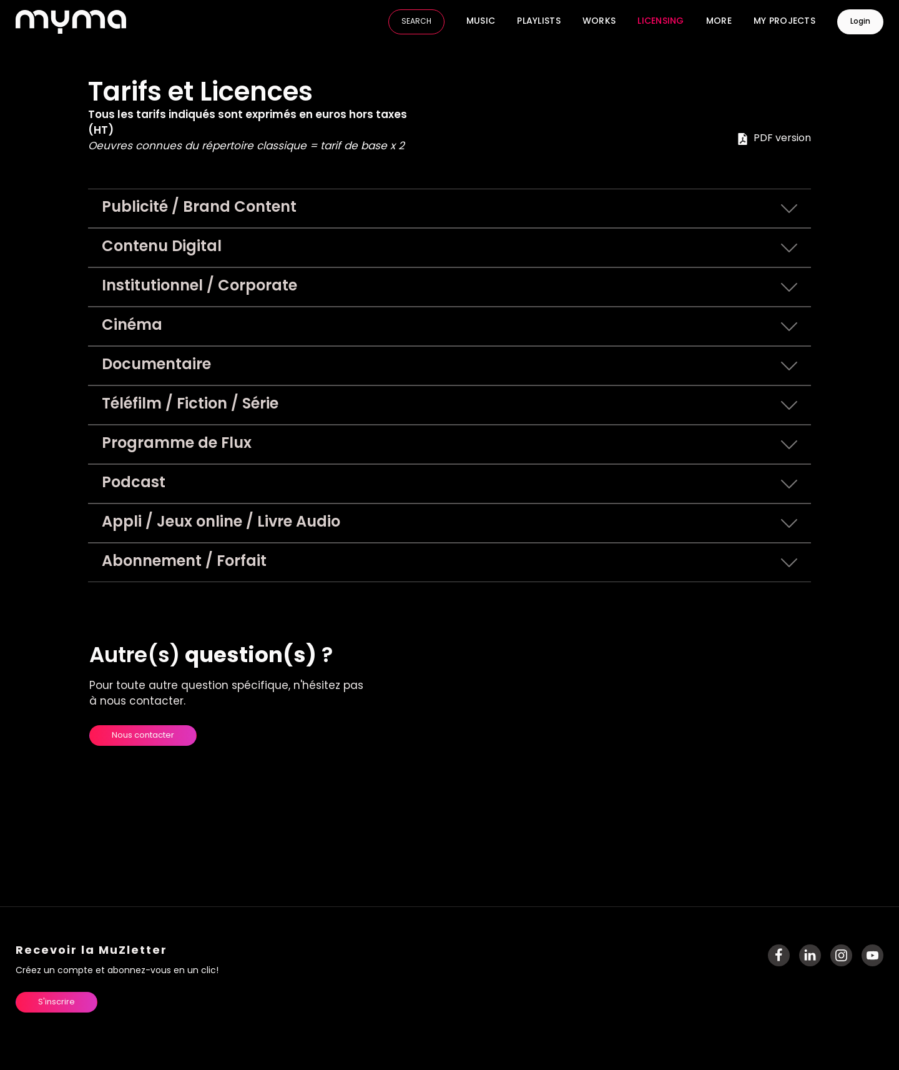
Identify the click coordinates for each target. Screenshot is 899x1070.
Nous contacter (143, 735)
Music (480, 21)
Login (860, 22)
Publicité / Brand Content (450, 209)
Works (599, 21)
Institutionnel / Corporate (450, 287)
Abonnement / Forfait (450, 563)
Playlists (539, 21)
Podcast (450, 484)
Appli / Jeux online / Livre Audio (450, 523)
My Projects (784, 21)
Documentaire (450, 366)
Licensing (660, 21)
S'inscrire (56, 1002)
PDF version (774, 139)
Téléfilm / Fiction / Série (450, 405)
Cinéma (450, 327)
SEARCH (416, 22)
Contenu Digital (450, 248)
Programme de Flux (450, 445)
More (719, 21)
